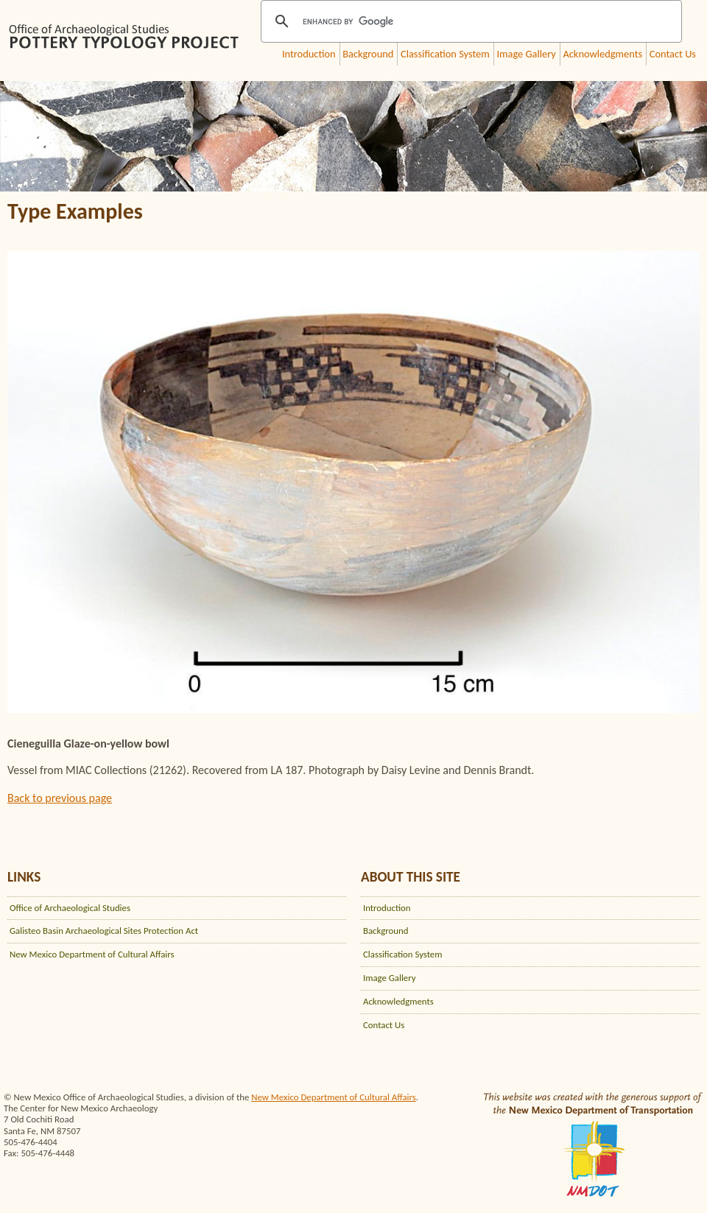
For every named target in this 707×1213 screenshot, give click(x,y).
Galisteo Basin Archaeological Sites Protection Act (104, 930)
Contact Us (673, 53)
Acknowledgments (602, 53)
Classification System (445, 53)
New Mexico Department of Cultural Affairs (92, 954)
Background (367, 53)
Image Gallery (525, 53)
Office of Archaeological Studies (70, 907)
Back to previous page (59, 798)
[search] (469, 21)
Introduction (309, 53)
